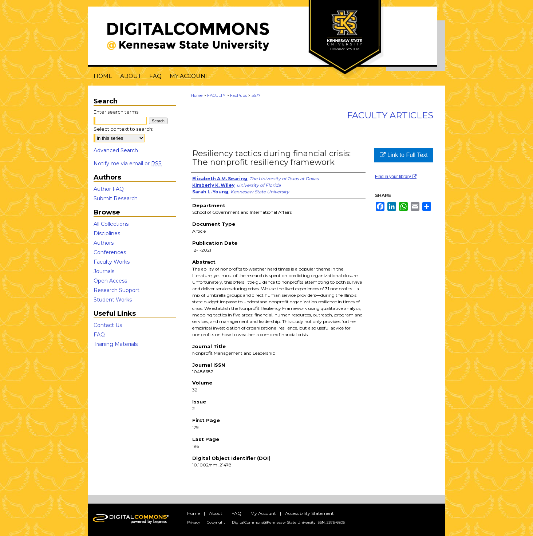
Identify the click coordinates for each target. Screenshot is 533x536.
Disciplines (107, 233)
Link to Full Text (403, 155)
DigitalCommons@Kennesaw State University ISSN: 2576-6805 (288, 522)
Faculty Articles (390, 115)
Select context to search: (123, 129)
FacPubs (238, 95)
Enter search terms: (116, 112)
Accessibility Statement (309, 513)
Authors (104, 243)
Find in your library (395, 176)
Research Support (116, 290)
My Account (263, 513)
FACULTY (216, 95)
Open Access (110, 280)
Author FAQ (109, 189)
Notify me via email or (128, 163)
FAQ (99, 334)
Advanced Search (116, 150)
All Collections (111, 224)
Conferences (110, 252)
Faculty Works (112, 262)
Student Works (113, 299)
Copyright (216, 522)
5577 (256, 95)
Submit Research (116, 198)
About (215, 513)
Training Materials (116, 344)
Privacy (193, 522)
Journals (104, 271)
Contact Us (108, 325)
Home (196, 95)
